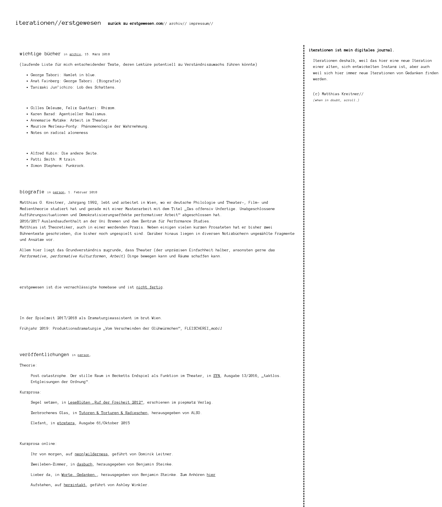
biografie (32, 191)
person (59, 192)
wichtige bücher (40, 53)
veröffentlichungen (44, 354)
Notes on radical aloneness (59, 133)
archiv (176, 23)
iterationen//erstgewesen (58, 22)
